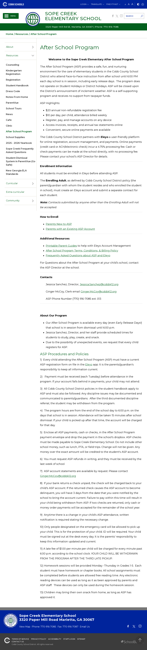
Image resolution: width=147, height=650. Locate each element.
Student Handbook (17, 85)
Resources (12, 55)
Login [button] (83, 4)
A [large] (132, 4)
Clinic (9, 125)
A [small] (125, 4)
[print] (143, 4)
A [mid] (128, 4)
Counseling (12, 64)
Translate (96, 4)
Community (13, 200)
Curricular (12, 183)
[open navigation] (11, 16)
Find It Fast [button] (112, 4)
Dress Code (13, 91)
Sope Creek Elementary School (73, 16)
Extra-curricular (15, 192)
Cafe (9, 120)
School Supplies (15, 137)
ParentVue (12, 102)
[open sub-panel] (33, 47)
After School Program (19, 131)
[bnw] (138, 4)
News (9, 114)
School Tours (14, 108)
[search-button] (142, 16)
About (9, 47)
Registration (13, 79)
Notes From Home (17, 97)
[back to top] (140, 640)
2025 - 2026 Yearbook (19, 143)
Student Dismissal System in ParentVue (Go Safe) (20, 161)
